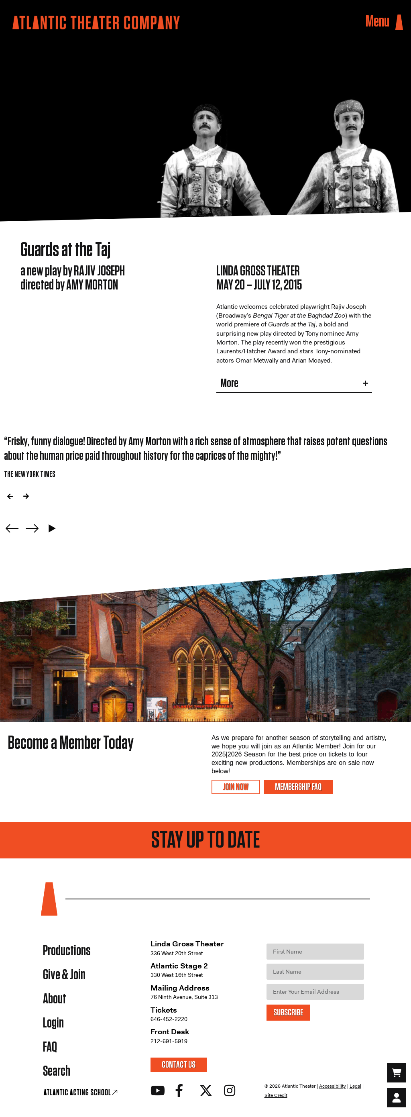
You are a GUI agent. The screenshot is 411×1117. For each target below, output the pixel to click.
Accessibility (332, 1086)
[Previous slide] (12, 528)
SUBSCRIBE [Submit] (288, 1012)
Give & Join (64, 975)
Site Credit (276, 1095)
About (54, 999)
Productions (67, 951)
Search (56, 1071)
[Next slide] (32, 528)
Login (53, 1023)
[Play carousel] (52, 528)
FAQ (50, 1047)
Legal (355, 1086)
